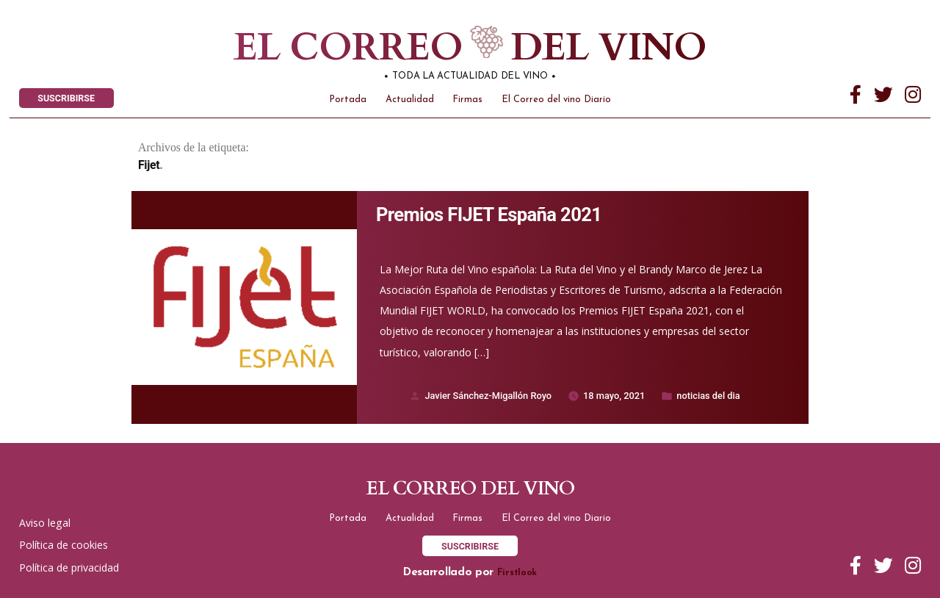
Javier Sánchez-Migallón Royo (488, 395)
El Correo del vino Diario (556, 99)
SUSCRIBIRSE (66, 98)
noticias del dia (708, 395)
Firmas (467, 99)
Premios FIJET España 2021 (488, 214)
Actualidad (410, 99)
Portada (347, 99)
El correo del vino (446, 48)
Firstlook (517, 572)
